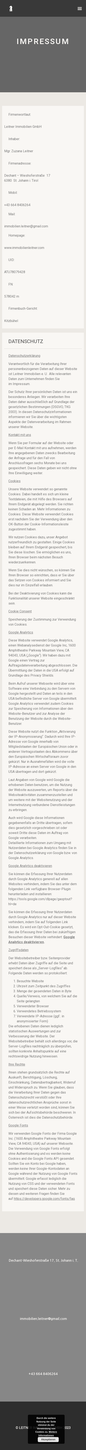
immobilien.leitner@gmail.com (43, 1318)
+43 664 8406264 (43, 1373)
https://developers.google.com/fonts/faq (44, 1199)
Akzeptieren (48, 1439)
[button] (79, 5)
